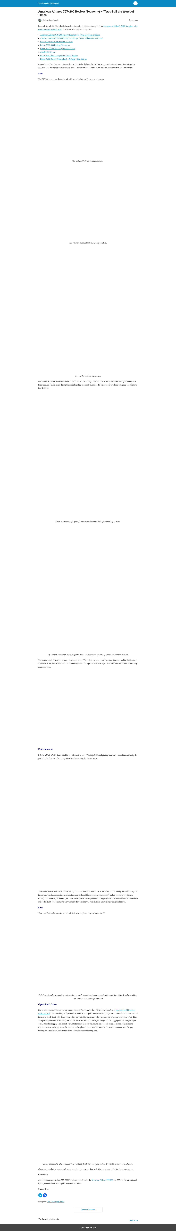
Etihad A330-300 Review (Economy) (55, 45)
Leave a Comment (88, 1209)
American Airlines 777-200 (102, 1180)
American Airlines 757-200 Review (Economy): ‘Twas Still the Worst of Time (71, 38)
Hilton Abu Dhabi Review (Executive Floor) (57, 49)
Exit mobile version (88, 1227)
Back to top (134, 1220)
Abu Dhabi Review (48, 52)
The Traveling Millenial (55, 1202)
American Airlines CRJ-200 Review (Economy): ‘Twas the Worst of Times (70, 35)
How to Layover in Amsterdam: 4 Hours (56, 42)
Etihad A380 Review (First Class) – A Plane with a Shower (63, 59)
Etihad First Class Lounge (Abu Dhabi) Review (59, 55)
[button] (40, 1195)
